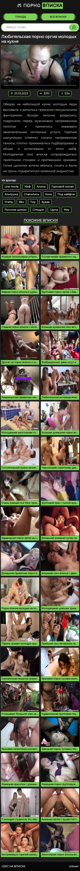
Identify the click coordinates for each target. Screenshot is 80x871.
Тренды (20, 16)
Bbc (21, 202)
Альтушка (11, 194)
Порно (40, 5)
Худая (45, 202)
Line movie (12, 186)
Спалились (31, 194)
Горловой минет (62, 186)
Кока (48, 194)
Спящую (38, 209)
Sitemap (73, 866)
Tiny (33, 202)
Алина (41, 186)
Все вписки (58, 16)
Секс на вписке (13, 866)
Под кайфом (66, 194)
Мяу (66, 209)
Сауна (54, 209)
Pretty (9, 202)
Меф (27, 186)
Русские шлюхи (16, 209)
